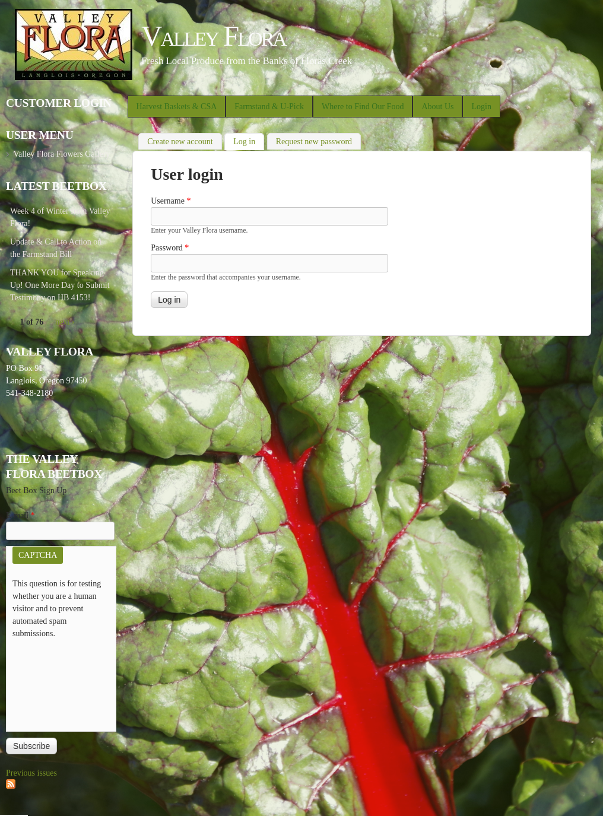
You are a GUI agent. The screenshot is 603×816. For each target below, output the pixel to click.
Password (170, 247)
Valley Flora (213, 36)
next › (64, 321)
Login (481, 106)
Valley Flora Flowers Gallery (61, 154)
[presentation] (61, 682)
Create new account (179, 141)
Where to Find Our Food (363, 106)
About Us (437, 106)
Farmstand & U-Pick (269, 106)
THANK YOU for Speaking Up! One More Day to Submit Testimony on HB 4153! (60, 285)
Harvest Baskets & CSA (177, 106)
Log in (248, 140)
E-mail (20, 515)
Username (171, 200)
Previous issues (31, 773)
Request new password (314, 141)
